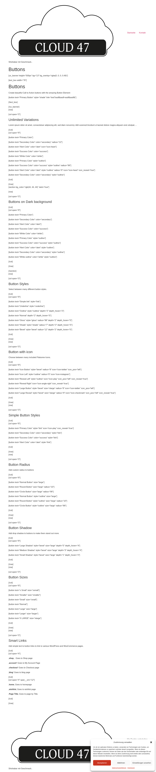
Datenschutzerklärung (119, 768)
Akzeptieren (102, 763)
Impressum (131, 768)
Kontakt (142, 33)
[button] (151, 742)
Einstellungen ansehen (141, 763)
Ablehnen (121, 763)
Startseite (131, 33)
